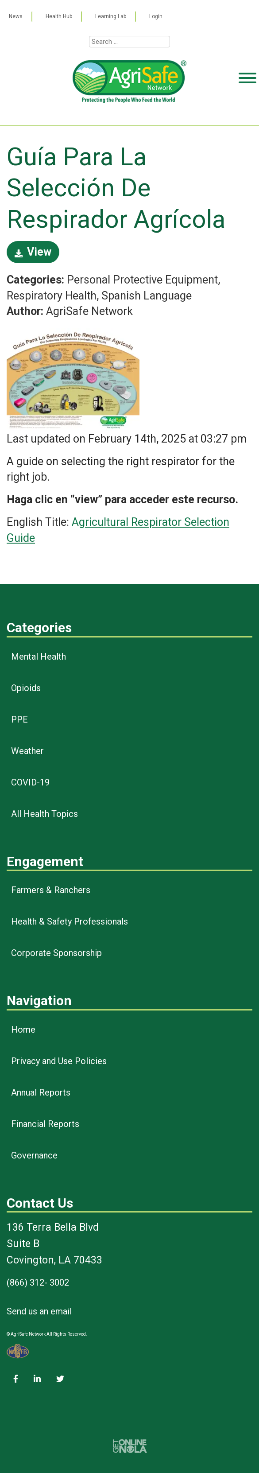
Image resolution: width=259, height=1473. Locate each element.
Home (23, 1029)
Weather (27, 751)
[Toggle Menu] (247, 112)
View (33, 251)
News (16, 16)
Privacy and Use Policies (59, 1061)
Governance (34, 1155)
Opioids (26, 688)
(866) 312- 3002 (38, 1282)
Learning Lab (110, 16)
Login (155, 16)
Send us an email (39, 1311)
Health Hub (59, 16)
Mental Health (38, 656)
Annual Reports (40, 1092)
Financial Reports (45, 1124)
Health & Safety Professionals (69, 921)
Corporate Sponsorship (56, 953)
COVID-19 (30, 782)
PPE (19, 719)
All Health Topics (44, 813)
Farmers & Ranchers (50, 890)
